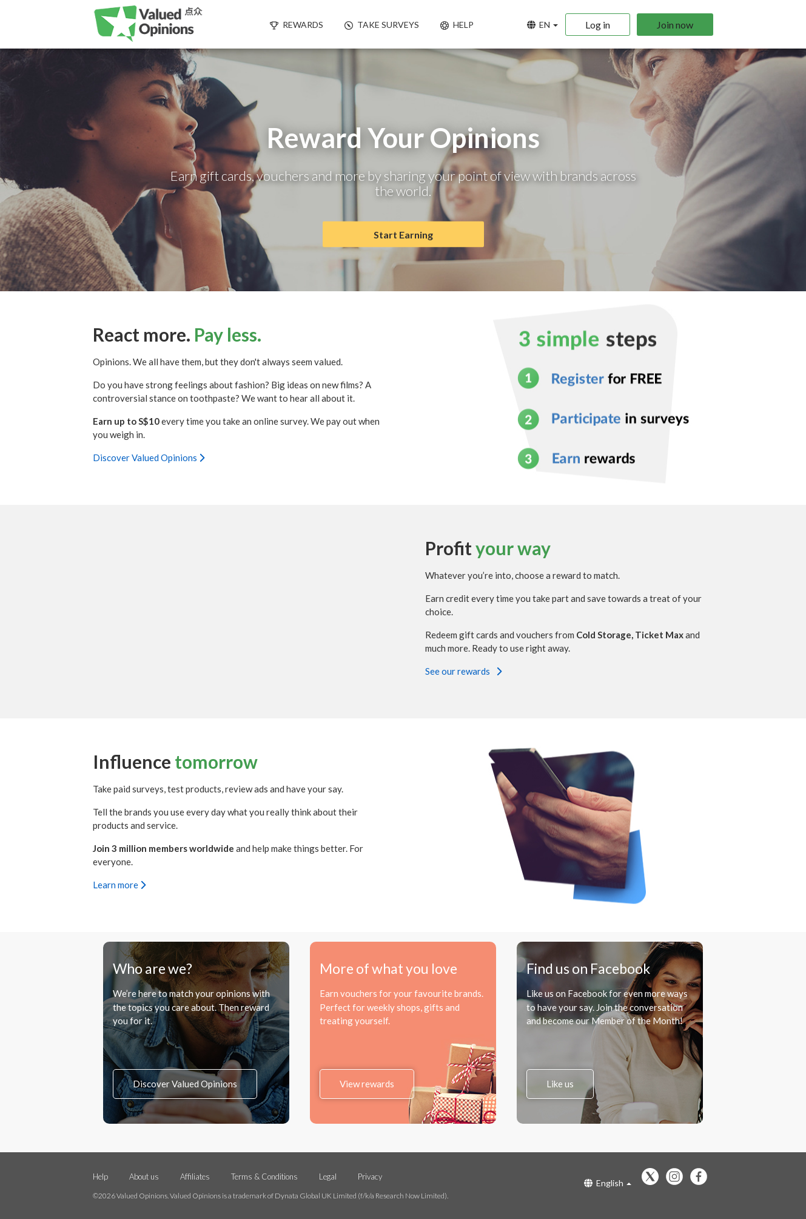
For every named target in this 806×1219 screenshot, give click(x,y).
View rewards (367, 1083)
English (607, 1183)
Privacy (370, 1176)
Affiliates (196, 1176)
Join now (675, 24)
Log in (597, 24)
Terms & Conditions (264, 1176)
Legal (328, 1176)
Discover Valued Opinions (148, 456)
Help (100, 1176)
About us (144, 1176)
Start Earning (403, 234)
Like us (560, 1083)
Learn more (119, 884)
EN (542, 24)
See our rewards (463, 670)
